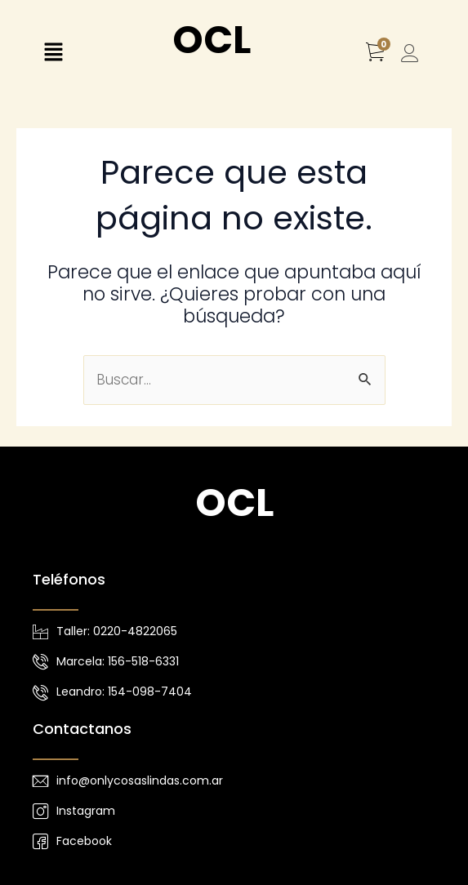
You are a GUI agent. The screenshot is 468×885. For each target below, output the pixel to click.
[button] (53, 54)
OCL (211, 39)
